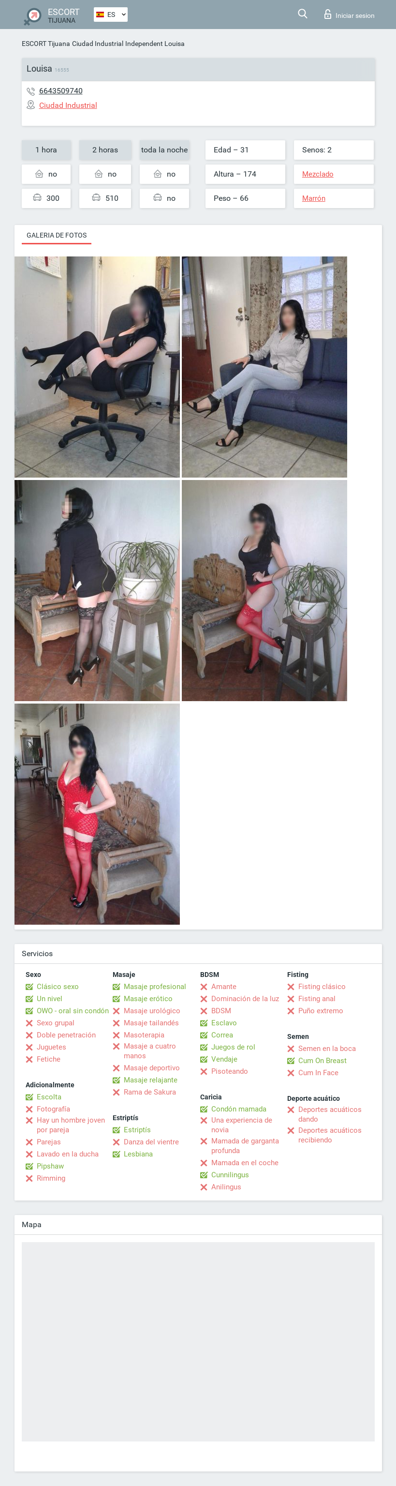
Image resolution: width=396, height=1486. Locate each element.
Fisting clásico (322, 986)
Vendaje (224, 1059)
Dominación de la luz (245, 998)
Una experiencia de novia (241, 1125)
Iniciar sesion (349, 14)
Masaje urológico (152, 1010)
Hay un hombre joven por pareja (71, 1125)
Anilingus (226, 1187)
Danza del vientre (151, 1142)
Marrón (313, 198)
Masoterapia (144, 1035)
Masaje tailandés (151, 1023)
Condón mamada (238, 1109)
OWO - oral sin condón (73, 1010)
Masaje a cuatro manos (150, 1051)
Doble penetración (66, 1035)
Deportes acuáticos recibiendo (330, 1135)
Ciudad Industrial (97, 43)
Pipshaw (50, 1166)
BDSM (221, 1010)
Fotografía (53, 1109)
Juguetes (51, 1047)
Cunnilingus (230, 1175)
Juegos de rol (233, 1047)
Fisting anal (317, 998)
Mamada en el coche (245, 1162)
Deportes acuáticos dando (330, 1114)
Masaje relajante (150, 1080)
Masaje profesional (155, 986)
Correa (222, 1035)
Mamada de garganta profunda (245, 1146)
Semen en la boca (327, 1048)
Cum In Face (318, 1072)
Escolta (49, 1097)
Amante (223, 986)
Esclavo (224, 1023)
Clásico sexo (58, 986)
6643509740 (61, 90)
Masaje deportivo (152, 1068)
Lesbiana (138, 1154)
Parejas (49, 1142)
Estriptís (137, 1130)
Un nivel (49, 998)
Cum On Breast (322, 1060)
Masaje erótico (148, 998)
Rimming (51, 1178)
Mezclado (318, 174)
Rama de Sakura (150, 1092)
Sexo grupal (55, 1023)
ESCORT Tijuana (46, 43)
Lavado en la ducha (68, 1154)
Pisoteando (229, 1071)
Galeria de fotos (57, 235)
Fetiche (48, 1059)
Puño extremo (320, 1010)
